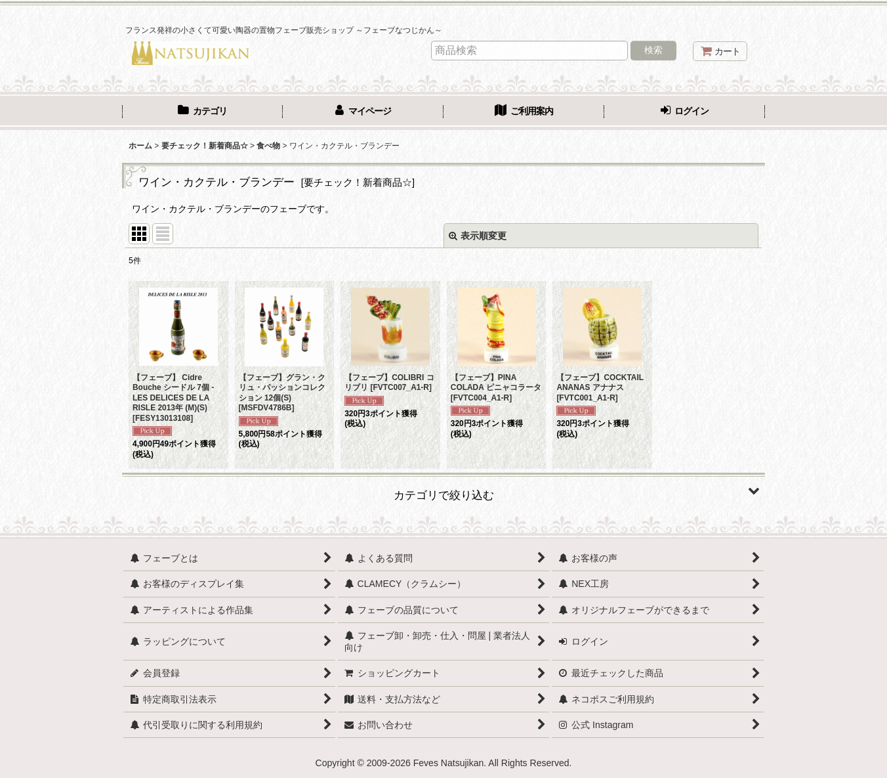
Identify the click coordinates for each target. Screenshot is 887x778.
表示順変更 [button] (477, 235)
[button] (443, 490)
